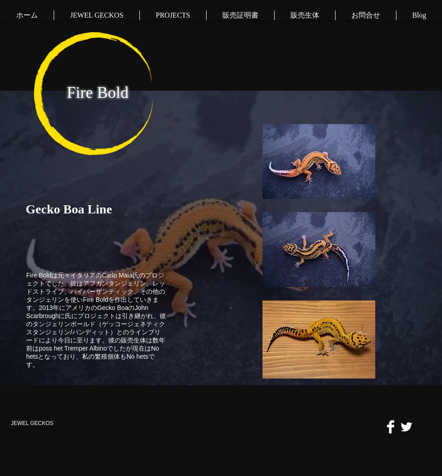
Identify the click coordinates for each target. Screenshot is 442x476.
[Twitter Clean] (406, 427)
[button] (172, 15)
